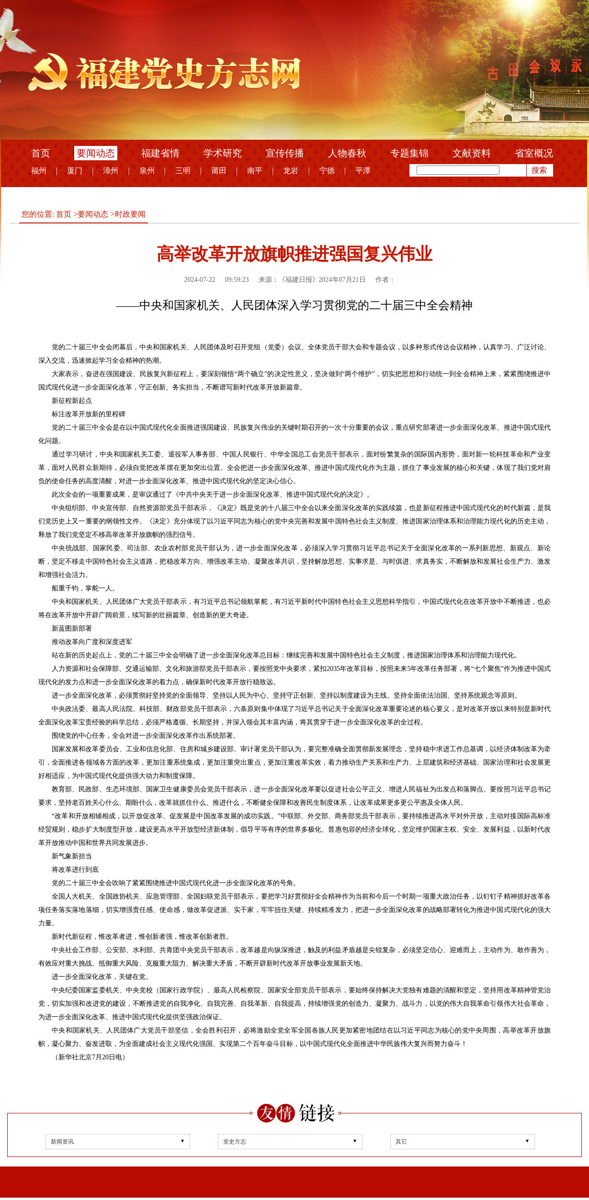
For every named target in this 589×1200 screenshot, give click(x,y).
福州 (38, 171)
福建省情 (160, 153)
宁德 (327, 171)
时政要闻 (130, 214)
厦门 (74, 171)
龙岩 (290, 171)
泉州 (147, 171)
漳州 (110, 171)
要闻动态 (96, 153)
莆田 (219, 171)
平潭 (363, 171)
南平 (254, 171)
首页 (40, 153)
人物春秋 (347, 153)
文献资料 (472, 153)
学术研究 (223, 153)
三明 (183, 171)
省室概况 (534, 153)
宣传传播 (285, 153)
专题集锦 (409, 153)
